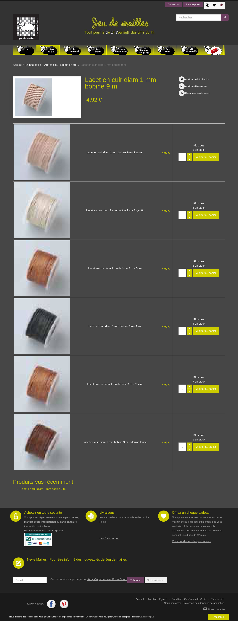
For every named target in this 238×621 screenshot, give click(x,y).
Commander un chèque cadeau (191, 541)
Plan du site (217, 599)
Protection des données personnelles (203, 603)
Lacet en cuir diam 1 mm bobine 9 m (43, 488)
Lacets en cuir (68, 64)
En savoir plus (147, 617)
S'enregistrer (193, 4)
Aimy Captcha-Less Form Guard (107, 579)
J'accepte (218, 616)
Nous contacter (172, 603)
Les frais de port (109, 538)
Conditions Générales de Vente (189, 599)
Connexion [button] (174, 4)
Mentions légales (157, 599)
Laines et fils (33, 64)
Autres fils (50, 64)
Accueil (17, 64)
